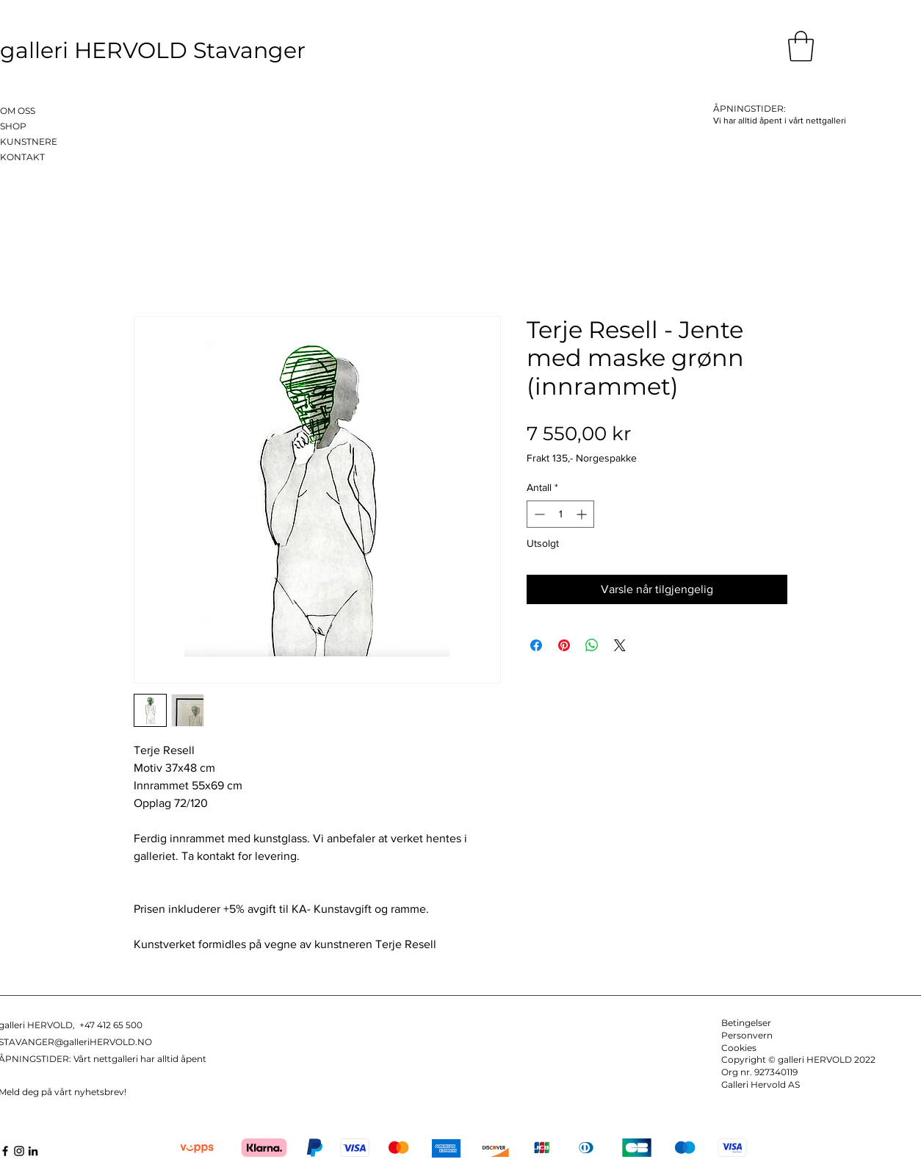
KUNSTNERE (28, 141)
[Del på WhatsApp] (592, 645)
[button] (801, 46)
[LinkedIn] (33, 1151)
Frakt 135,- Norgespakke (582, 458)
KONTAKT (22, 156)
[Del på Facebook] (536, 645)
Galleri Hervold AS (760, 1084)
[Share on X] (620, 645)
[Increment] (583, 514)
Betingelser (746, 1022)
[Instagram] (19, 1151)
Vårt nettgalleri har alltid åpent (139, 1058)
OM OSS (17, 110)
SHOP (13, 126)
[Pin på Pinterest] (564, 645)
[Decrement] (538, 514)
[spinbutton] (560, 514)
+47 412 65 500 (110, 1024)
